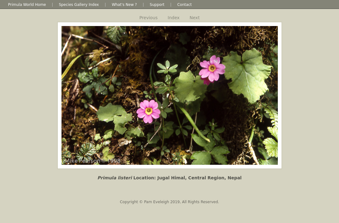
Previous (148, 17)
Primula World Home (27, 4)
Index (174, 17)
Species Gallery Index (79, 4)
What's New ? (124, 4)
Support (157, 4)
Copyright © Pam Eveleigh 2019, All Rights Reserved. (169, 202)
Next (195, 17)
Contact (184, 4)
